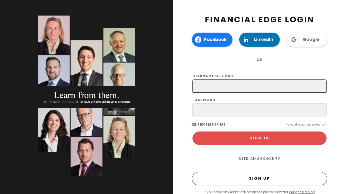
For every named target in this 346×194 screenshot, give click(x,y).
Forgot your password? (306, 124)
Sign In (259, 138)
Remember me (211, 124)
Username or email (259, 83)
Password (259, 107)
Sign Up (259, 178)
